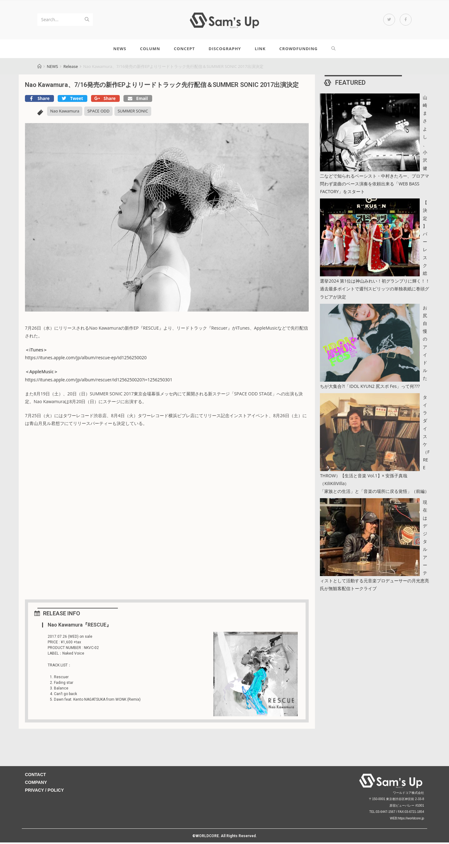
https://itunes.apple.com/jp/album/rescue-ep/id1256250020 (86, 359)
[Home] (39, 67)
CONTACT (35, 775)
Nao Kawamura (64, 112)
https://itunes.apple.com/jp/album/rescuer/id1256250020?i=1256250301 (98, 381)
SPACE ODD (98, 112)
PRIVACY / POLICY (44, 791)
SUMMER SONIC (133, 112)
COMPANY (36, 783)
